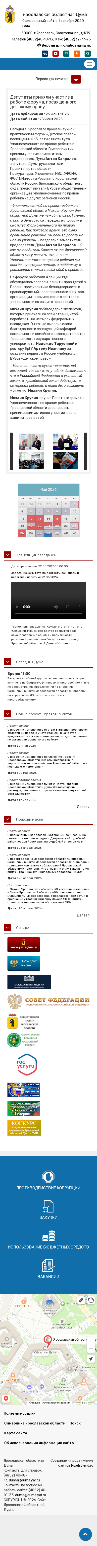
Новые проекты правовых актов (44, 714)
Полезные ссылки (20, 1413)
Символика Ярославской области (34, 1423)
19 (31, 525)
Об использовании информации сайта (39, 1443)
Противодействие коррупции (48, 1188)
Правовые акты (29, 819)
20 (40, 525)
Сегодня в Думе (30, 662)
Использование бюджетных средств (48, 1247)
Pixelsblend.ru (82, 1465)
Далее (83, 807)
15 (56, 518)
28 (48, 533)
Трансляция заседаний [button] (36, 555)
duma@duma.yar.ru (24, 1480)
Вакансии (48, 1276)
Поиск (75, 1423)
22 (57, 525)
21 (48, 525)
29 (57, 533)
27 (40, 533)
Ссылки (22, 928)
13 (39, 518)
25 (22, 533)
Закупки (48, 1217)
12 (31, 518)
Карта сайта (15, 1433)
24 (74, 525)
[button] (85, 1534)
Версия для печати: (53, 79)
